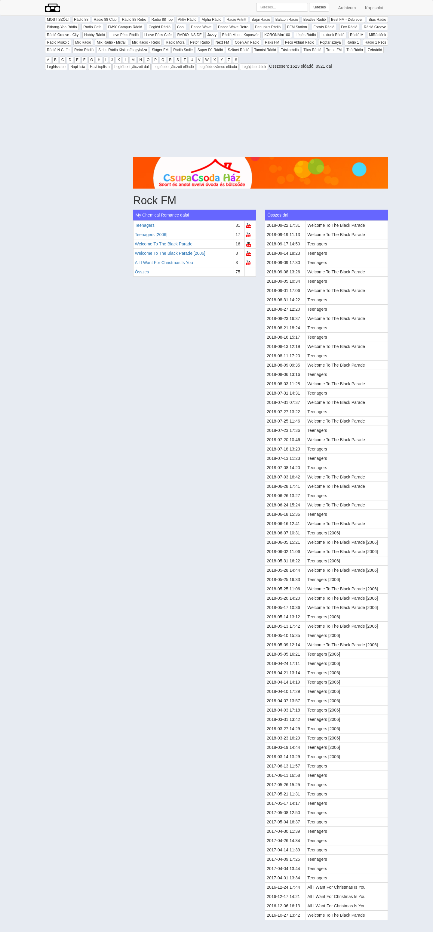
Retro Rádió (84, 50)
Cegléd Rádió (159, 27)
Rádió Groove (375, 27)
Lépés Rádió (306, 35)
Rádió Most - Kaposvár (240, 35)
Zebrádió (375, 50)
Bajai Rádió (261, 19)
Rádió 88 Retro (134, 19)
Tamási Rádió (265, 50)
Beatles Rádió (314, 19)
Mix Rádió (83, 42)
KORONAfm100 (277, 35)
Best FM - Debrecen (347, 19)
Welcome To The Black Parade (163, 243)
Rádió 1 (352, 42)
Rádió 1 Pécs (375, 42)
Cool (181, 27)
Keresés (319, 7)
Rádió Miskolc (58, 42)
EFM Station (297, 27)
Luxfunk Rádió (333, 35)
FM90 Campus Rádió (125, 27)
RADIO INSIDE (189, 35)
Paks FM (272, 42)
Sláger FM (160, 50)
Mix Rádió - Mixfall (111, 42)
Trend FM (334, 50)
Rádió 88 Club (105, 19)
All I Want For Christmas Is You (164, 262)
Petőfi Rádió (200, 42)
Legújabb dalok (254, 67)
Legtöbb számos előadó (217, 67)
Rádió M (357, 35)
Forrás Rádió (324, 27)
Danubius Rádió (268, 27)
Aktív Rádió (187, 19)
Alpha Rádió (211, 19)
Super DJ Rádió (210, 50)
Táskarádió (290, 50)
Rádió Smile (183, 50)
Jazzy (211, 35)
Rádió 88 (81, 19)
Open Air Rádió (247, 42)
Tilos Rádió (312, 50)
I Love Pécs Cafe (158, 35)
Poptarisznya (330, 42)
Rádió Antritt (236, 19)
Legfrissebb (56, 67)
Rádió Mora (175, 42)
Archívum (347, 7)
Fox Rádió (349, 27)
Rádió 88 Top (162, 19)
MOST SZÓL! (58, 19)
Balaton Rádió (286, 19)
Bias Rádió (377, 19)
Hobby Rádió (94, 35)
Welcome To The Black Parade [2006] (170, 253)
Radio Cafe (92, 27)
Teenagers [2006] (151, 234)
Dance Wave (201, 27)
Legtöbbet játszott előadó (173, 67)
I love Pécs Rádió (125, 35)
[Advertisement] (260, 115)
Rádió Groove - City (62, 35)
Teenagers (145, 225)
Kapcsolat (374, 7)
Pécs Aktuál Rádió (299, 42)
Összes (142, 271)
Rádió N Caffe (58, 50)
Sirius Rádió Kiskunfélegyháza (122, 50)
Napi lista (77, 67)
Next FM (222, 42)
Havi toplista (99, 67)
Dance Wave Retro (233, 27)
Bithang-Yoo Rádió (62, 27)
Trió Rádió (354, 50)
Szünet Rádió (238, 50)
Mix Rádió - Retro (146, 42)
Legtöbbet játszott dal (131, 67)
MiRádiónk (377, 35)
